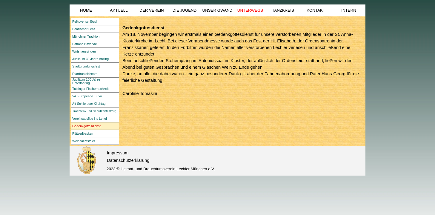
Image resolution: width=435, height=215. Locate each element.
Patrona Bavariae (84, 44)
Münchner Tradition (85, 36)
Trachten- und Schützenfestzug (94, 111)
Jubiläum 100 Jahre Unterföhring (86, 81)
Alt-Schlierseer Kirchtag (88, 103)
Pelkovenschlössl (84, 21)
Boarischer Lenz (83, 29)
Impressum (117, 152)
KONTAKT (316, 10)
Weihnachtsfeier (83, 141)
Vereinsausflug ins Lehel (89, 118)
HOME (86, 10)
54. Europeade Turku (87, 96)
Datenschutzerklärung (128, 160)
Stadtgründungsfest (86, 66)
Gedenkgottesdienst (86, 126)
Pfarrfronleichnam (84, 74)
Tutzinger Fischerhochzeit (90, 88)
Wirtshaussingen (84, 51)
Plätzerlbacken (82, 133)
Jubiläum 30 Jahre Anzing (90, 59)
